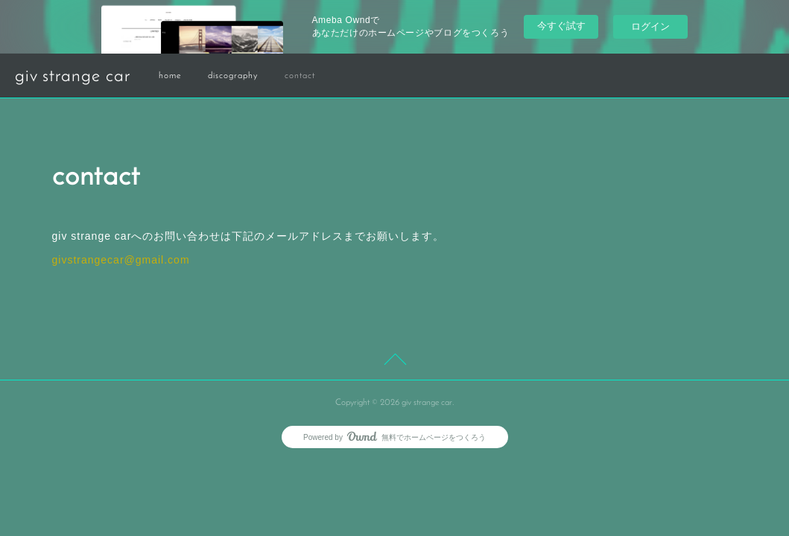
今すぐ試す (561, 25)
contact (300, 75)
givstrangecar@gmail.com (121, 260)
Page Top (394, 362)
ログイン (650, 26)
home (170, 75)
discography (233, 75)
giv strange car (72, 77)
